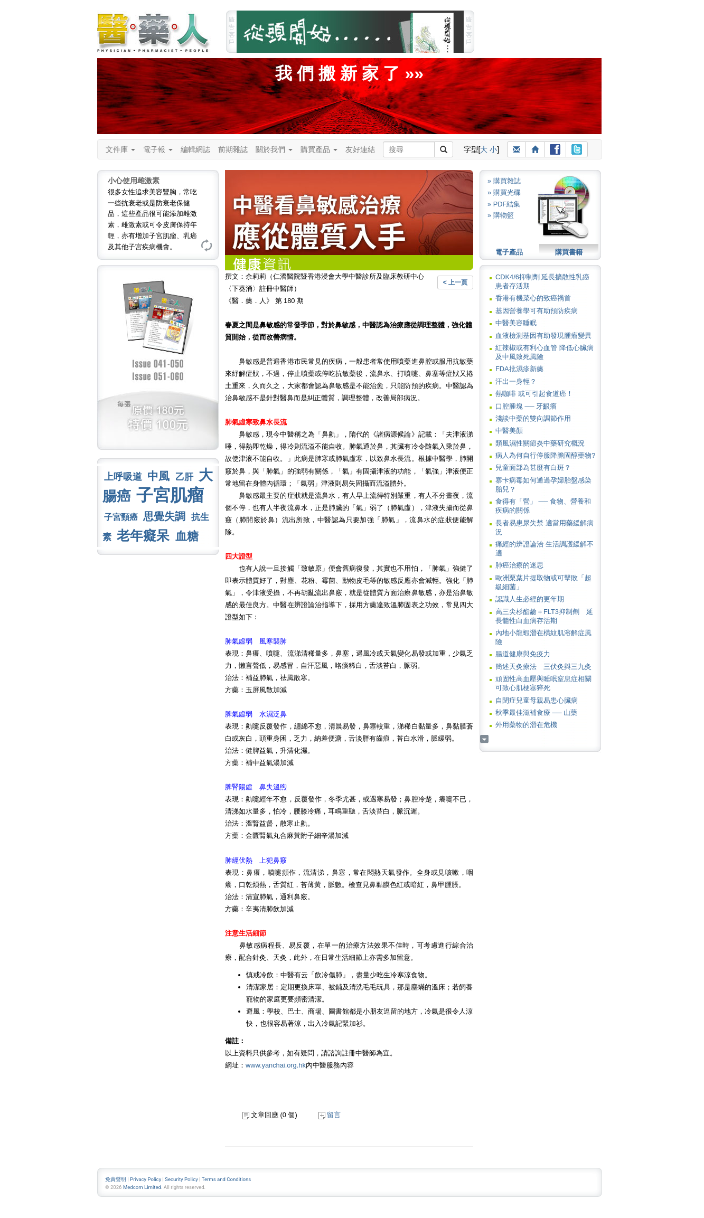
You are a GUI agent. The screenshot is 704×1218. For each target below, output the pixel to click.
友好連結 (360, 149)
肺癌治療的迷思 (519, 565)
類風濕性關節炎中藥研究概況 (540, 443)
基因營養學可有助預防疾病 (536, 311)
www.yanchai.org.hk (276, 1065)
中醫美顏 (509, 431)
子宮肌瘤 (170, 495)
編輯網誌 (195, 149)
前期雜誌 (233, 149)
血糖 (187, 536)
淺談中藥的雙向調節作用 (533, 418)
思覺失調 (164, 516)
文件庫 (120, 149)
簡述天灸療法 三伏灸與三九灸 (543, 667)
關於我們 (274, 149)
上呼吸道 (123, 476)
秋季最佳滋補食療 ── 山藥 (536, 712)
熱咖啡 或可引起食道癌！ (534, 394)
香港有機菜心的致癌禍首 (533, 298)
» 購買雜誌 (504, 181)
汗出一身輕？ (516, 381)
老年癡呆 (143, 535)
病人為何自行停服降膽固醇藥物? (545, 455)
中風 (158, 476)
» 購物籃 (500, 215)
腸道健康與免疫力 (522, 654)
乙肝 (184, 476)
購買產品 (319, 149)
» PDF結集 (503, 204)
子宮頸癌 (121, 517)
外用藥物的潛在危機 (526, 725)
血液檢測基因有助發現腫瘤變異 (543, 335)
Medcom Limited (142, 1187)
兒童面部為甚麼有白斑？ (533, 467)
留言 (329, 1115)
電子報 (158, 149)
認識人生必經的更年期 (529, 599)
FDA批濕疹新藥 (519, 369)
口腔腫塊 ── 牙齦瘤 (526, 406)
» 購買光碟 (504, 192)
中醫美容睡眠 (516, 323)
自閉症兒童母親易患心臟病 (536, 700)
